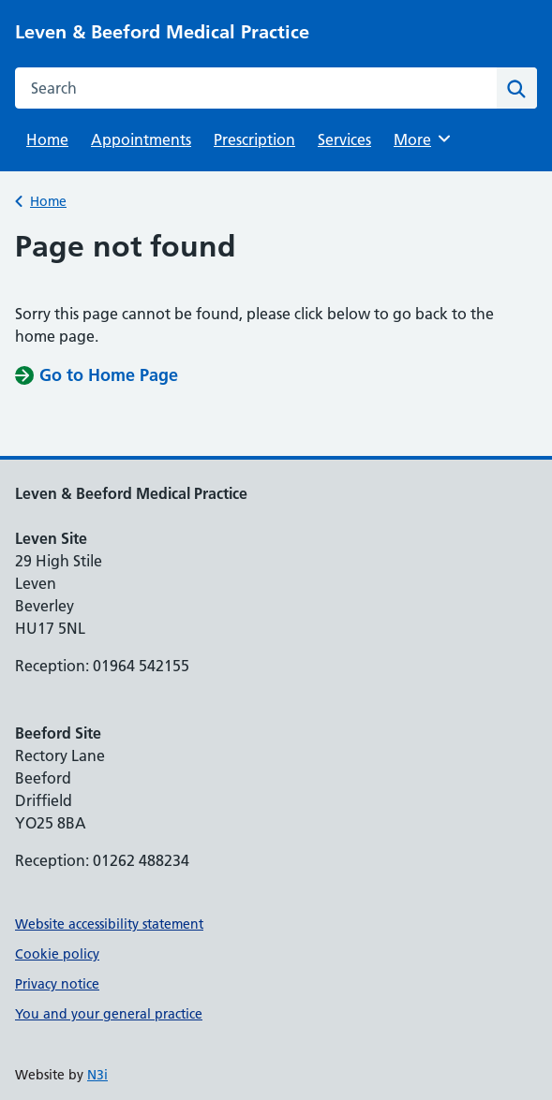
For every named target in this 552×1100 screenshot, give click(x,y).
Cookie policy (57, 954)
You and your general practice (108, 1013)
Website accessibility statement (109, 924)
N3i (97, 1074)
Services (344, 139)
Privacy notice (57, 983)
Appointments (141, 139)
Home (47, 139)
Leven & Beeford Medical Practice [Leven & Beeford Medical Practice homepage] (162, 32)
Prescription (254, 139)
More (424, 138)
